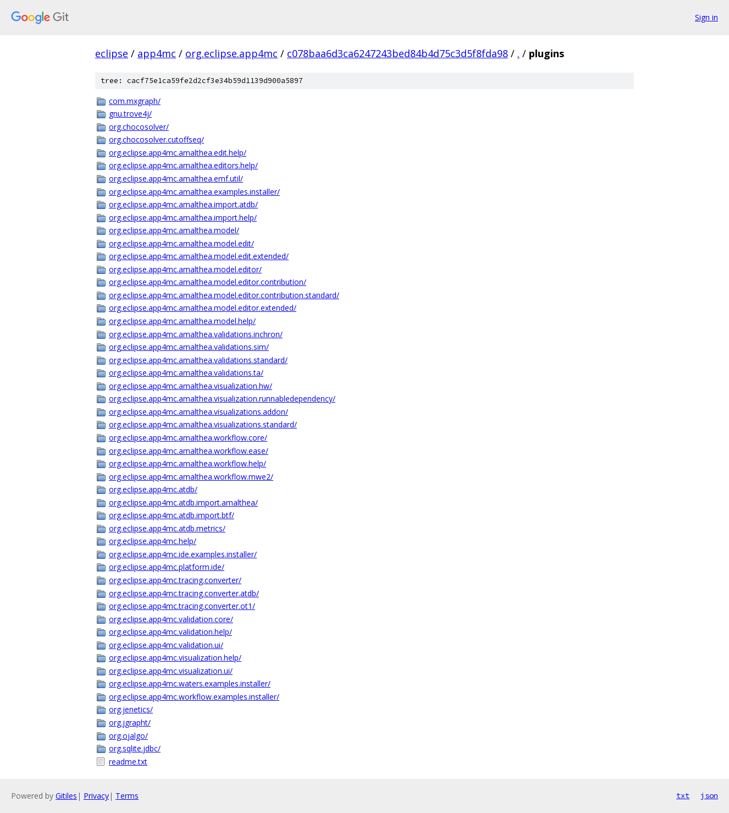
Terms (127, 795)
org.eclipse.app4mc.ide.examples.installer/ (183, 554)
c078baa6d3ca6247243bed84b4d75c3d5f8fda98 (397, 53)
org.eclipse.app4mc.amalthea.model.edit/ (181, 243)
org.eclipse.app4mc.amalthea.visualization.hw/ (190, 386)
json (709, 795)
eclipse (111, 53)
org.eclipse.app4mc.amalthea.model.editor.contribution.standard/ (224, 295)
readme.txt (128, 761)
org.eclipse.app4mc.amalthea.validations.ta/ (186, 372)
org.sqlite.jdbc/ (135, 748)
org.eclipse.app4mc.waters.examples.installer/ (189, 683)
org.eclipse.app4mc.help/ (152, 541)
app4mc (156, 53)
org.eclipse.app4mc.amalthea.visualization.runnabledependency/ (222, 398)
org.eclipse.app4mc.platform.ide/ (166, 567)
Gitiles (66, 795)
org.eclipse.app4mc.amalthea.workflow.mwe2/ (191, 476)
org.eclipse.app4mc (231, 53)
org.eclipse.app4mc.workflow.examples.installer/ (194, 696)
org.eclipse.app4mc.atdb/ (153, 489)
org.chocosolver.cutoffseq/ (156, 139)
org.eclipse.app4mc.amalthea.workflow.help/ (187, 463)
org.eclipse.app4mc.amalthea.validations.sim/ (189, 347)
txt (682, 795)
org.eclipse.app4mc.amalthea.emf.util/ (176, 178)
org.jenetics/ (131, 709)
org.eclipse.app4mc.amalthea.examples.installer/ (194, 191)
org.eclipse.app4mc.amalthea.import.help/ (183, 217)
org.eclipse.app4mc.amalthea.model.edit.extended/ (199, 256)
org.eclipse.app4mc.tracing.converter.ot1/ (182, 606)
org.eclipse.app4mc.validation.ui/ (166, 645)
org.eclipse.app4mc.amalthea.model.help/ (182, 321)
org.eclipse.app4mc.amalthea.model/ (174, 230)
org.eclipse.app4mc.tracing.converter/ (175, 580)
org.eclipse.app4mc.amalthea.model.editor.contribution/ (207, 282)
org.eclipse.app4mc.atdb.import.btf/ (171, 515)
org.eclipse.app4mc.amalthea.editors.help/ (183, 165)
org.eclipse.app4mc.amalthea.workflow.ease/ (188, 451)
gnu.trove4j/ (130, 113)
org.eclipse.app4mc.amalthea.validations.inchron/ (196, 334)
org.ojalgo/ (128, 735)
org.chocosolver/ (139, 127)
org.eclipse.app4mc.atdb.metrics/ (167, 528)
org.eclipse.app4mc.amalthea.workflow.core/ (188, 437)
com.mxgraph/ (135, 101)
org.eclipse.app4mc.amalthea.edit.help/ (177, 152)
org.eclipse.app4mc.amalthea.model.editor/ (185, 269)
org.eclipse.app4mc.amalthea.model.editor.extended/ (202, 308)
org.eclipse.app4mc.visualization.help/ (175, 657)
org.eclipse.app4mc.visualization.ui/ (171, 671)
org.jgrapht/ (130, 722)
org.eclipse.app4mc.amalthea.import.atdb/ (183, 204)
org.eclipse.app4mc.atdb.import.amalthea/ (183, 502)
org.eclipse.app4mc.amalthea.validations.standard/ (198, 360)
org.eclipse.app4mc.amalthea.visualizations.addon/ (198, 411)
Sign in (706, 17)
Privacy (96, 795)
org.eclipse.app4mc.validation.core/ (171, 619)
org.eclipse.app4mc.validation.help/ (170, 632)
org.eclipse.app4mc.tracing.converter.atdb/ (184, 593)
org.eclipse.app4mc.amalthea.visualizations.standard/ (203, 424)
